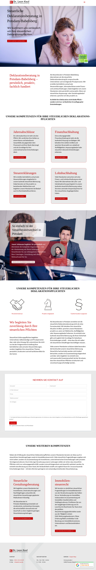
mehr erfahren (19, 157)
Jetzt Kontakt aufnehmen (16, 41)
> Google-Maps (72, 556)
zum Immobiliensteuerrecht (65, 530)
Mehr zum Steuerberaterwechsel (23, 262)
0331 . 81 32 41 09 (19, 560)
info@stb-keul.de (18, 562)
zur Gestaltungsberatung (22, 518)
